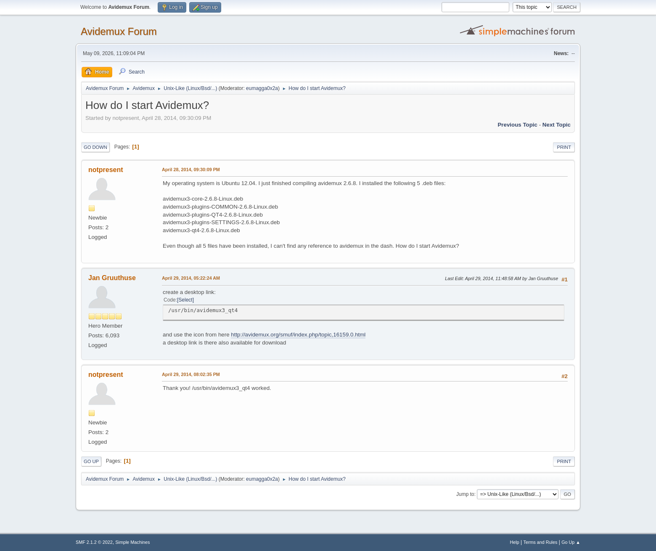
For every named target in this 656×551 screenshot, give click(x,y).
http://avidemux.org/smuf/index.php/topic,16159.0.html (298, 334)
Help (514, 542)
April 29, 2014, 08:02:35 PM (191, 374)
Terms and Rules (541, 542)
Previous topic (517, 125)
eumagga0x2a (262, 88)
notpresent (105, 169)
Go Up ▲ (570, 542)
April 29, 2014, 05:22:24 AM (191, 278)
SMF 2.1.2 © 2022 (94, 542)
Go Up (91, 461)
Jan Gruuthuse (112, 277)
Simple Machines (132, 542)
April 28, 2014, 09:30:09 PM (191, 169)
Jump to (465, 494)
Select (185, 300)
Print (564, 147)
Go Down (95, 147)
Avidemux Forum (119, 31)
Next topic (556, 125)
